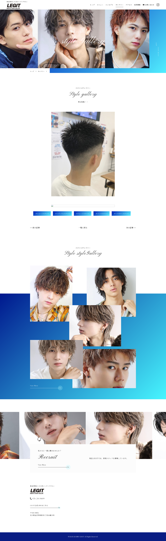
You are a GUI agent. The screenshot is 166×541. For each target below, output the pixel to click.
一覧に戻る (83, 227)
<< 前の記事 (35, 227)
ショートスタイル (43, 213)
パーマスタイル (102, 213)
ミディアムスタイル (63, 213)
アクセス (129, 5)
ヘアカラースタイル (122, 213)
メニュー (100, 5)
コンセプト (109, 5)
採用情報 (137, 5)
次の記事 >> (131, 227)
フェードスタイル (83, 213)
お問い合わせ (148, 5)
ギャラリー (119, 5)
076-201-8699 (37, 498)
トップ (92, 5)
